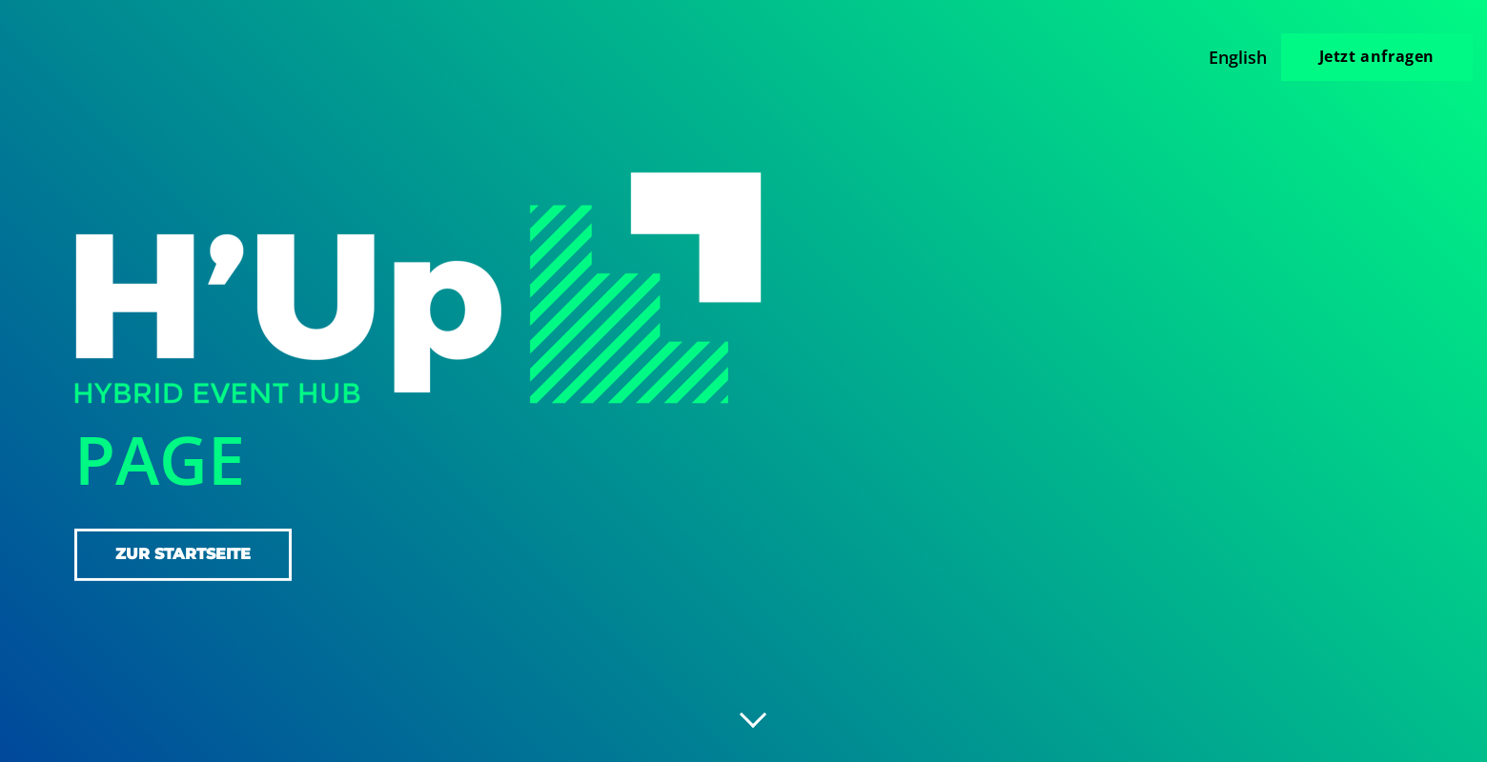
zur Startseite (183, 554)
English (1238, 57)
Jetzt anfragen (1377, 56)
